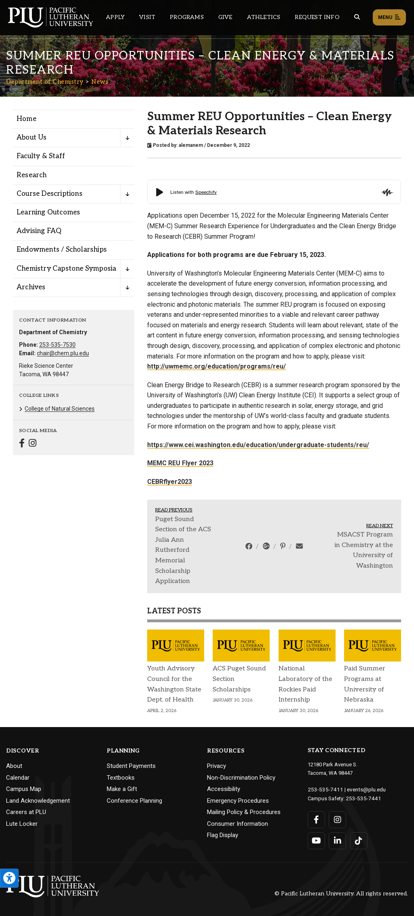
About (14, 766)
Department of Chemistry (45, 81)
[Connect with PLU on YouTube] (316, 839)
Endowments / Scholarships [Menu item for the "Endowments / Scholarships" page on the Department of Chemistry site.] (62, 250)
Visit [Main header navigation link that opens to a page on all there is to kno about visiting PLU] (147, 17)
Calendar (18, 777)
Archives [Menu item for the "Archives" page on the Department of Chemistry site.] (31, 287)
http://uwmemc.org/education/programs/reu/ (216, 366)
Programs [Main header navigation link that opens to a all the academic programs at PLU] (187, 17)
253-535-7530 (57, 344)
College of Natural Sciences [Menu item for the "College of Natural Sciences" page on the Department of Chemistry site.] (60, 408)
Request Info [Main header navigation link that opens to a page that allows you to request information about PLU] (317, 17)
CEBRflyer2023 (169, 482)
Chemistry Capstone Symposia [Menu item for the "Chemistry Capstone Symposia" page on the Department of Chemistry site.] (66, 269)
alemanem (191, 145)
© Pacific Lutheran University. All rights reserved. (341, 893)
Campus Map (23, 789)
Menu (389, 18)
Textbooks (121, 777)
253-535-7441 (361, 798)
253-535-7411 (323, 789)
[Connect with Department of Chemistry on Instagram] (32, 444)
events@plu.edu (361, 789)
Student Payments (131, 766)
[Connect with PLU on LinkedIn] (337, 839)
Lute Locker (22, 823)
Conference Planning (134, 800)
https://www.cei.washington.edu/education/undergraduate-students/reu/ (258, 445)
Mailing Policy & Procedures (244, 812)
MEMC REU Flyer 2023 (180, 463)
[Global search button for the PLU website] (357, 17)
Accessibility (223, 789)
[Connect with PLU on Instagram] (337, 818)
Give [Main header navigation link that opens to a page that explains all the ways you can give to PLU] (225, 17)
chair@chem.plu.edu (63, 353)
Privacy (216, 766)
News (99, 81)
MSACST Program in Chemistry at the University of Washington (363, 550)
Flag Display (222, 835)
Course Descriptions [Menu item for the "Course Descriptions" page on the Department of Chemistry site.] (49, 194)
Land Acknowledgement (38, 800)
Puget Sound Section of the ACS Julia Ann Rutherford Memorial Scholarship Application (183, 550)
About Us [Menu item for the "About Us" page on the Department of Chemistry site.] (32, 138)
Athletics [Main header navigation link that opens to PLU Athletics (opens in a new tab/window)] (264, 17)
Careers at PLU (26, 812)
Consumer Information (237, 823)
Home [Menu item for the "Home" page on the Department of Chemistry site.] (26, 119)
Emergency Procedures (238, 800)
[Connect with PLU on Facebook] (316, 818)
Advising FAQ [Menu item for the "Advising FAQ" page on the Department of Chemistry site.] (39, 231)
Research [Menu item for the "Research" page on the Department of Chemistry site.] (32, 175)
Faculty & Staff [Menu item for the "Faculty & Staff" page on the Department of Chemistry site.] (41, 156)
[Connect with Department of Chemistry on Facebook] (22, 444)
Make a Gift (122, 789)
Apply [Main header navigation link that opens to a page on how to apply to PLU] (115, 17)
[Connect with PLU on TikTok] (358, 839)
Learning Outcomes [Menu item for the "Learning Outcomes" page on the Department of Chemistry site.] (48, 212)
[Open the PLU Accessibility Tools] (9, 878)
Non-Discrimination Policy (241, 777)
